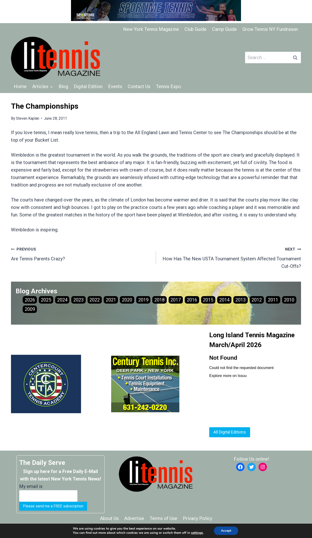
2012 (257, 300)
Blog (63, 86)
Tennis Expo (168, 86)
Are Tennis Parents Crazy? (81, 253)
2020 (127, 300)
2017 (175, 300)
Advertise (134, 518)
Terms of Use (163, 518)
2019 (143, 300)
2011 (273, 300)
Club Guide (195, 29)
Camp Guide (224, 29)
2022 (94, 300)
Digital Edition (88, 86)
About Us (109, 518)
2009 (30, 309)
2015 (208, 300)
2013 (240, 300)
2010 (289, 300)
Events (115, 86)
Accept (226, 530)
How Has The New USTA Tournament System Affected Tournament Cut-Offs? (231, 257)
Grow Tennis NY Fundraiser (270, 29)
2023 (78, 300)
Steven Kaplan (27, 118)
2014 (224, 300)
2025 (46, 300)
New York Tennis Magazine (151, 29)
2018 (159, 300)
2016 (192, 300)
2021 (111, 300)
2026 (30, 300)
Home (20, 86)
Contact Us (139, 86)
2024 (62, 300)
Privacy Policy (197, 518)
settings (197, 533)
